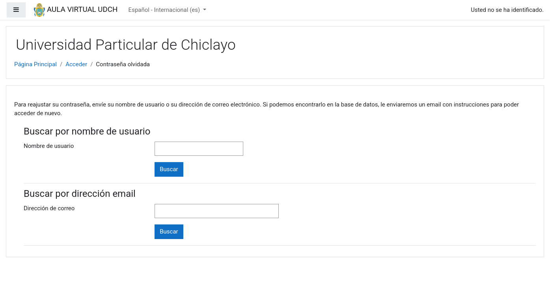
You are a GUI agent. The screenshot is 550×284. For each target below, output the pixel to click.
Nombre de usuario (49, 145)
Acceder (76, 64)
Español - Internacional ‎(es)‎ (165, 9)
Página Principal (35, 64)
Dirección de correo (49, 208)
